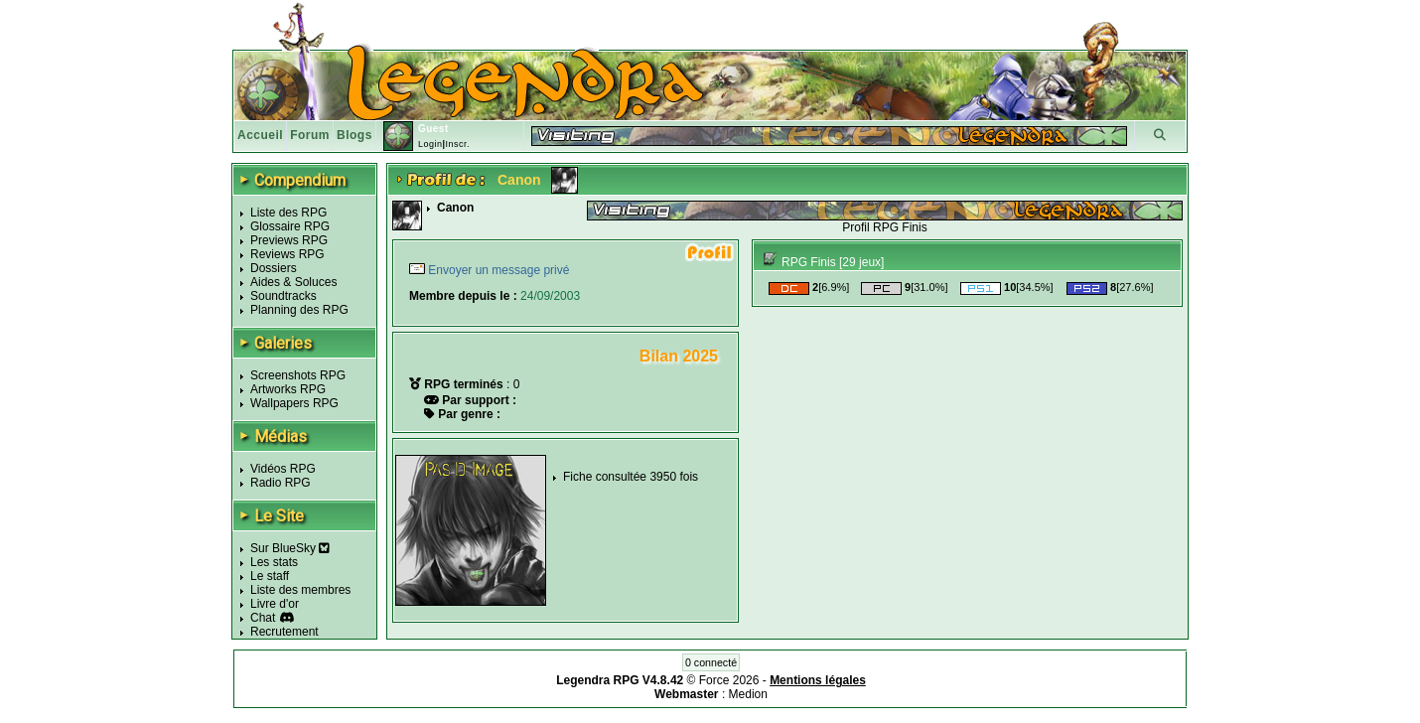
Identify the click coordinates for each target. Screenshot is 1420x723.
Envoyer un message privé (497, 270)
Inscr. (457, 144)
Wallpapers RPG (294, 403)
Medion (748, 694)
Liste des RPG (288, 212)
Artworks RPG (288, 389)
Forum (310, 135)
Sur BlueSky (290, 548)
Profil (855, 227)
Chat (262, 618)
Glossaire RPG (290, 226)
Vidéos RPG (283, 469)
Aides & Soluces (293, 282)
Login (430, 144)
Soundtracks (283, 296)
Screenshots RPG (298, 375)
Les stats (274, 562)
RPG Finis (900, 227)
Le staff (269, 576)
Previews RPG (289, 240)
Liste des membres (300, 590)
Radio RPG (280, 483)
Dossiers (273, 268)
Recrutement (284, 632)
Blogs (354, 135)
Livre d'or (274, 604)
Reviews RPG (287, 254)
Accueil (260, 135)
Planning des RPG (299, 310)
